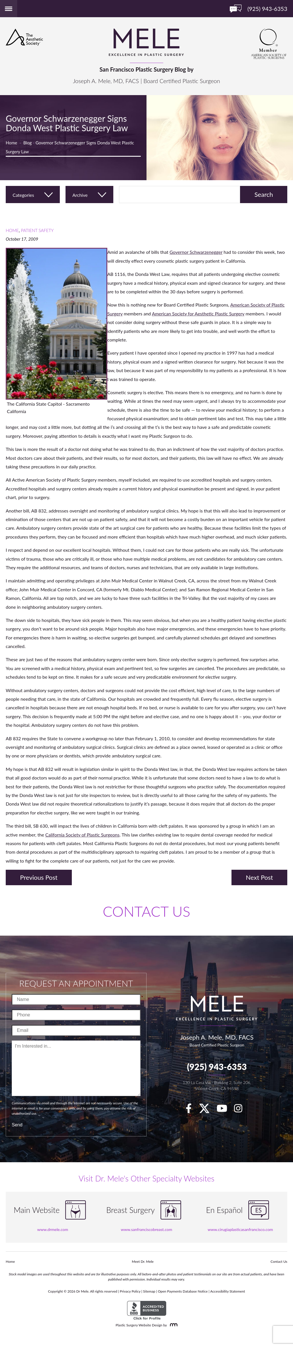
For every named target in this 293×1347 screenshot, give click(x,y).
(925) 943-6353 (217, 1066)
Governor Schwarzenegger (195, 252)
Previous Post (39, 877)
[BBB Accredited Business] (146, 1310)
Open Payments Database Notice (183, 1291)
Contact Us (279, 1261)
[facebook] (191, 1110)
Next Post (259, 877)
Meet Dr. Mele (143, 1261)
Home (11, 142)
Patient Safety (37, 230)
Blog (27, 142)
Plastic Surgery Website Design (139, 1325)
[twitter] (207, 1110)
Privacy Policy (130, 1291)
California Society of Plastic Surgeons (82, 834)
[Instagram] (241, 1110)
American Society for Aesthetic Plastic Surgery (198, 313)
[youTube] (225, 1110)
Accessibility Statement (227, 1291)
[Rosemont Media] (172, 1325)
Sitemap (149, 1291)
